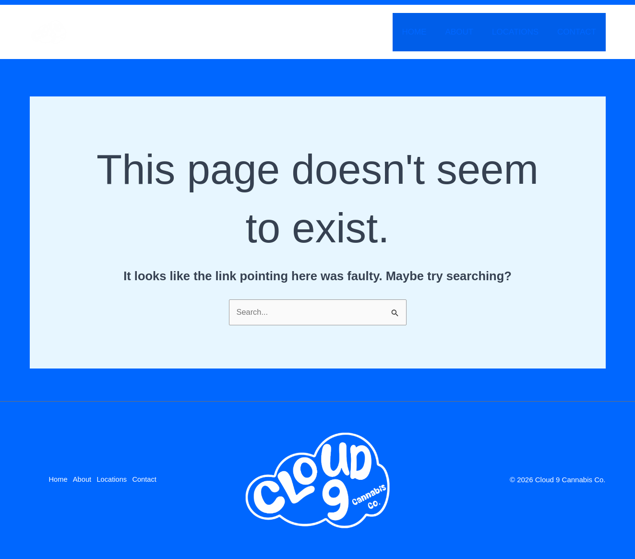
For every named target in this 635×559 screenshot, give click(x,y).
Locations (519, 31)
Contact (578, 31)
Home (422, 31)
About (465, 31)
